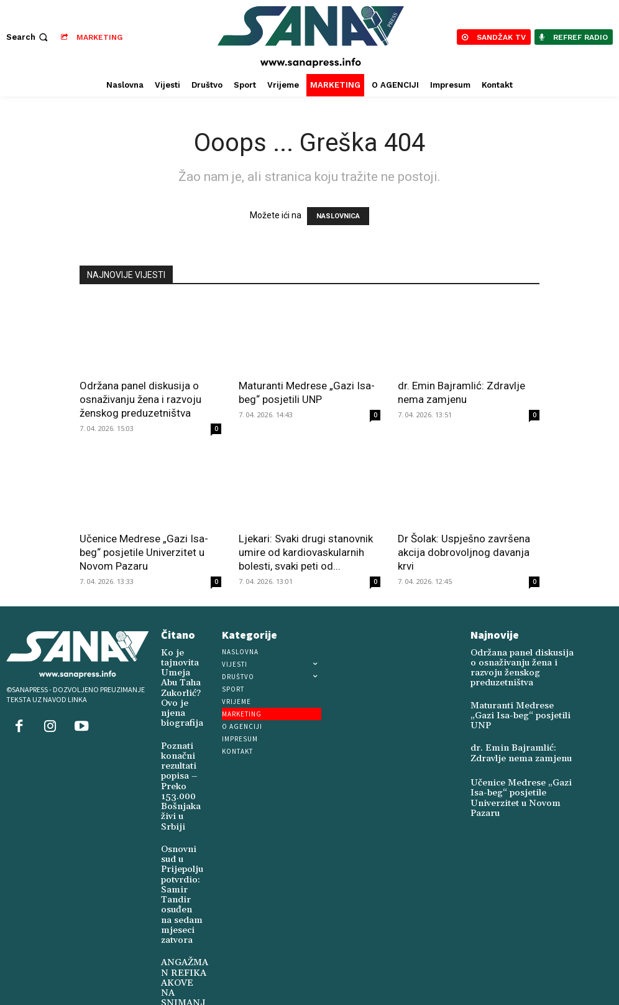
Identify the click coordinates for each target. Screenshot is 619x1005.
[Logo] (311, 37)
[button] (28, 37)
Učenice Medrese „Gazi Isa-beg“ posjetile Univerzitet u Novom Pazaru (144, 552)
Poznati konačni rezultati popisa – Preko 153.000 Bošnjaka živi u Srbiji (176, 764)
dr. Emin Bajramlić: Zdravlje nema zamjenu (520, 729)
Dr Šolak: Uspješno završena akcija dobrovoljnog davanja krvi (464, 552)
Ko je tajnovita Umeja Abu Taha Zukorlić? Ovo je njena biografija (177, 681)
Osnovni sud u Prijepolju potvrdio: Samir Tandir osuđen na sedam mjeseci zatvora (179, 855)
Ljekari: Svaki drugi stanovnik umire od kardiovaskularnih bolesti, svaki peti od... (306, 552)
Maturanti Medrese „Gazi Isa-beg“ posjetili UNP (523, 694)
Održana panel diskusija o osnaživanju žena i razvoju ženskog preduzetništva (140, 399)
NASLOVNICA (338, 216)
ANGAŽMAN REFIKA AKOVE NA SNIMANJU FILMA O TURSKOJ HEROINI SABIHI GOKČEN (183, 946)
